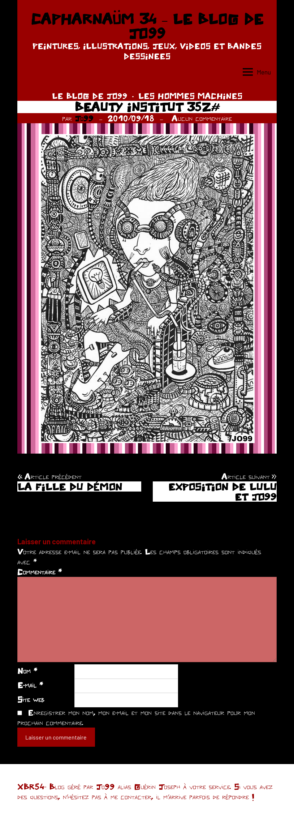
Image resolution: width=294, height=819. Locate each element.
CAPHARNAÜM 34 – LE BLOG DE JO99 (147, 26)
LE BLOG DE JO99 (89, 96)
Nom (27, 671)
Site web (30, 699)
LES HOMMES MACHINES (190, 96)
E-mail (30, 685)
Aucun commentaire (202, 118)
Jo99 (84, 118)
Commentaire (39, 572)
